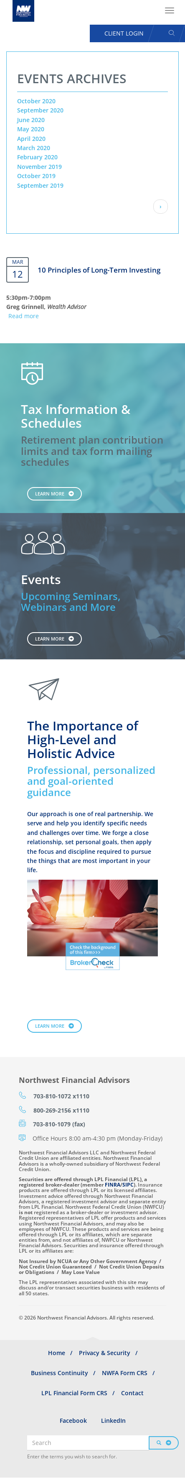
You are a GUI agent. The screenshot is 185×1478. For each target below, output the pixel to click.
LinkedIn (113, 1420)
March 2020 (33, 148)
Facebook (73, 1420)
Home (56, 1353)
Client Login (124, 33)
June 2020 (31, 120)
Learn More (49, 493)
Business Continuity (59, 1373)
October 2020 (36, 101)
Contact (132, 1393)
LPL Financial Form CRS (74, 1393)
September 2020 (40, 110)
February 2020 (37, 157)
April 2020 (31, 139)
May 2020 (30, 129)
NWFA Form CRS (124, 1373)
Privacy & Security (104, 1353)
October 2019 (36, 176)
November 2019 (39, 167)
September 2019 (40, 185)
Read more (23, 316)
